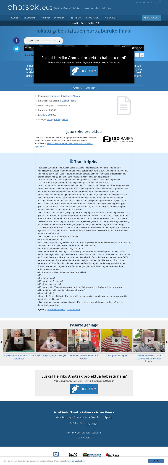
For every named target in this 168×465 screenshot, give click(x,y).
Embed (137, 55)
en (144, 3)
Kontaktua (92, 423)
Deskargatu (142, 55)
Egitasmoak (151, 18)
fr (140, 3)
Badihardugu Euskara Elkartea (98, 412)
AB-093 (48, 115)
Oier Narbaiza (73, 309)
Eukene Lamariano (56, 309)
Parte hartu (70, 432)
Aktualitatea (92, 18)
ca (148, 3)
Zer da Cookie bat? (77, 461)
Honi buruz (110, 18)
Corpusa (45, 18)
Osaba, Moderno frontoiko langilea (51, 355)
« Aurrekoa (77, 88)
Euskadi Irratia (68, 101)
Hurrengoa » (90, 88)
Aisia (49, 119)
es (137, 3)
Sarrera (15, 18)
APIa (78, 432)
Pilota (65, 119)
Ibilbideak (76, 18)
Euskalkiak (60, 18)
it (151, 3)
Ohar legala (86, 432)
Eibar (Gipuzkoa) (84, 23)
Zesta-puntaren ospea (116, 355)
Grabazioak (30, 18)
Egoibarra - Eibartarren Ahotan (64, 96)
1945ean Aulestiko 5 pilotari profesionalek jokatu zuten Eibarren (149, 358)
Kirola (57, 119)
